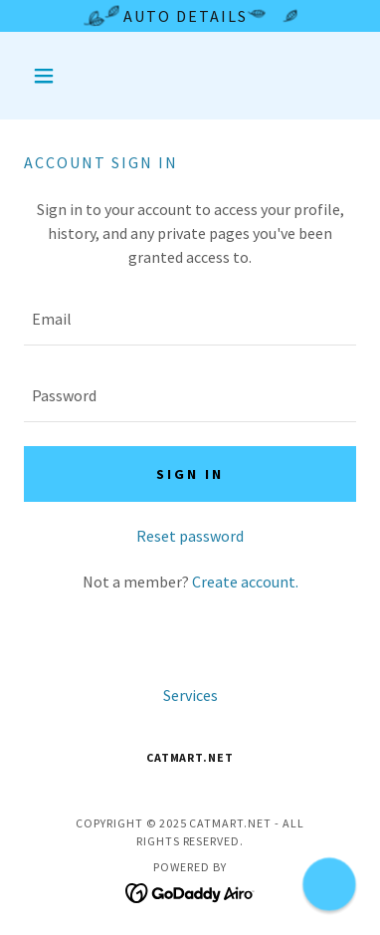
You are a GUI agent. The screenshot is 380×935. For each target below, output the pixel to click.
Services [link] (190, 695)
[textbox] (190, 319)
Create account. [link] (245, 581)
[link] (190, 890)
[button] (49, 76)
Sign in (190, 474)
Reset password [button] (190, 536)
